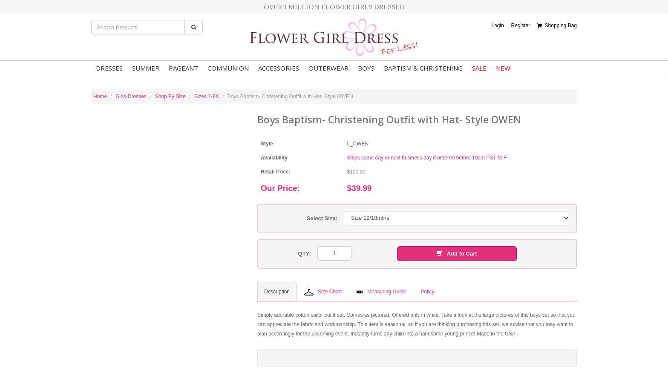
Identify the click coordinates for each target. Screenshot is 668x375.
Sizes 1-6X (206, 96)
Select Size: (322, 218)
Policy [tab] (427, 292)
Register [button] (520, 25)
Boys (366, 68)
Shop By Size (170, 96)
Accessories (278, 68)
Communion (228, 68)
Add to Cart (457, 253)
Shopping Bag (557, 25)
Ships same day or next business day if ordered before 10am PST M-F (427, 158)
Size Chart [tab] (323, 292)
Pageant (183, 68)
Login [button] (497, 25)
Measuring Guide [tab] (381, 292)
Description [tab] (277, 292)
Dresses (109, 68)
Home (100, 96)
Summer (145, 68)
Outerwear (328, 68)
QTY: (304, 253)
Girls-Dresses (131, 96)
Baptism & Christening (423, 68)
